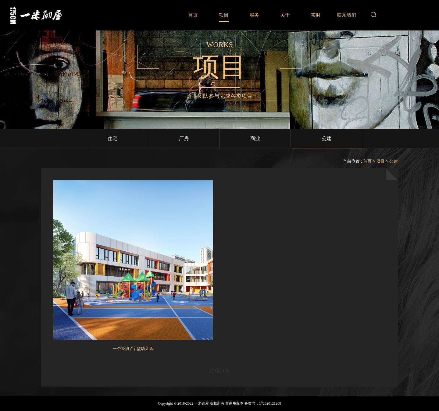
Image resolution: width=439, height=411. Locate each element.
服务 (254, 15)
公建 (326, 138)
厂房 (184, 138)
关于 (285, 15)
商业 (255, 138)
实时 (316, 15)
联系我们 (346, 15)
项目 (224, 15)
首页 (193, 15)
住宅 (112, 138)
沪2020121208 (270, 403)
